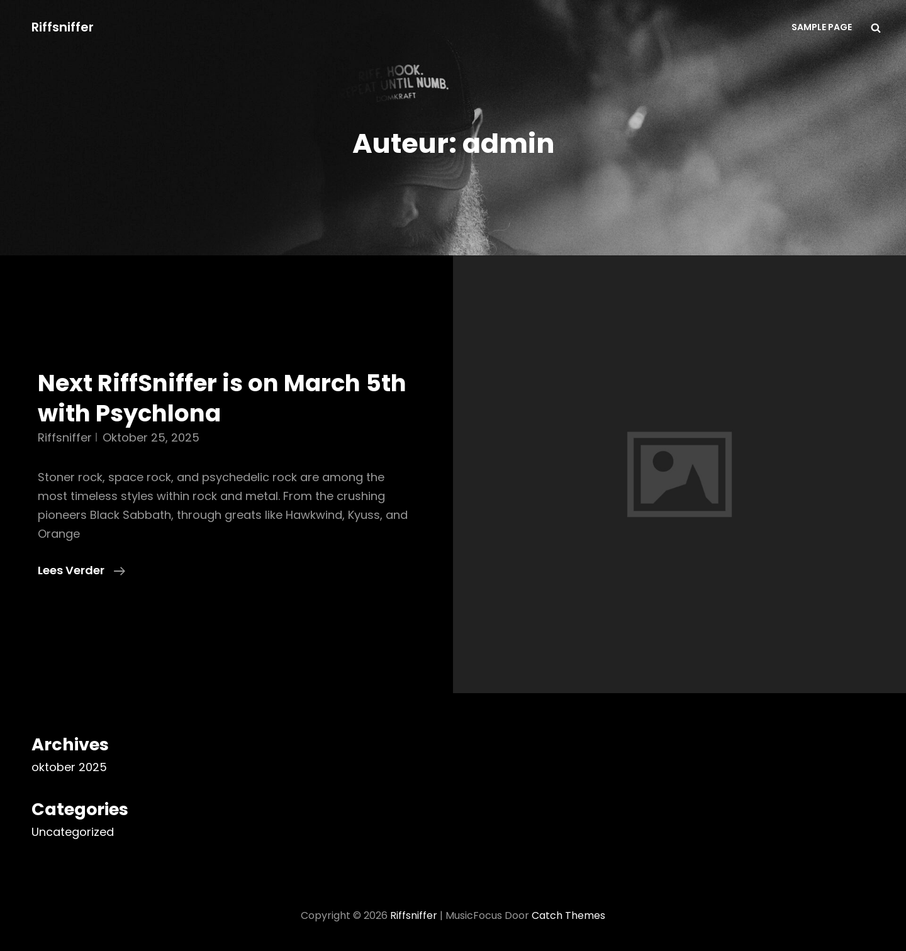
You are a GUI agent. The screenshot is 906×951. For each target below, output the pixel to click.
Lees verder (81, 570)
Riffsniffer (62, 27)
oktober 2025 (69, 767)
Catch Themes (568, 915)
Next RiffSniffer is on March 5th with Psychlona (222, 398)
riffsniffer (65, 437)
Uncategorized (72, 832)
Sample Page (821, 27)
